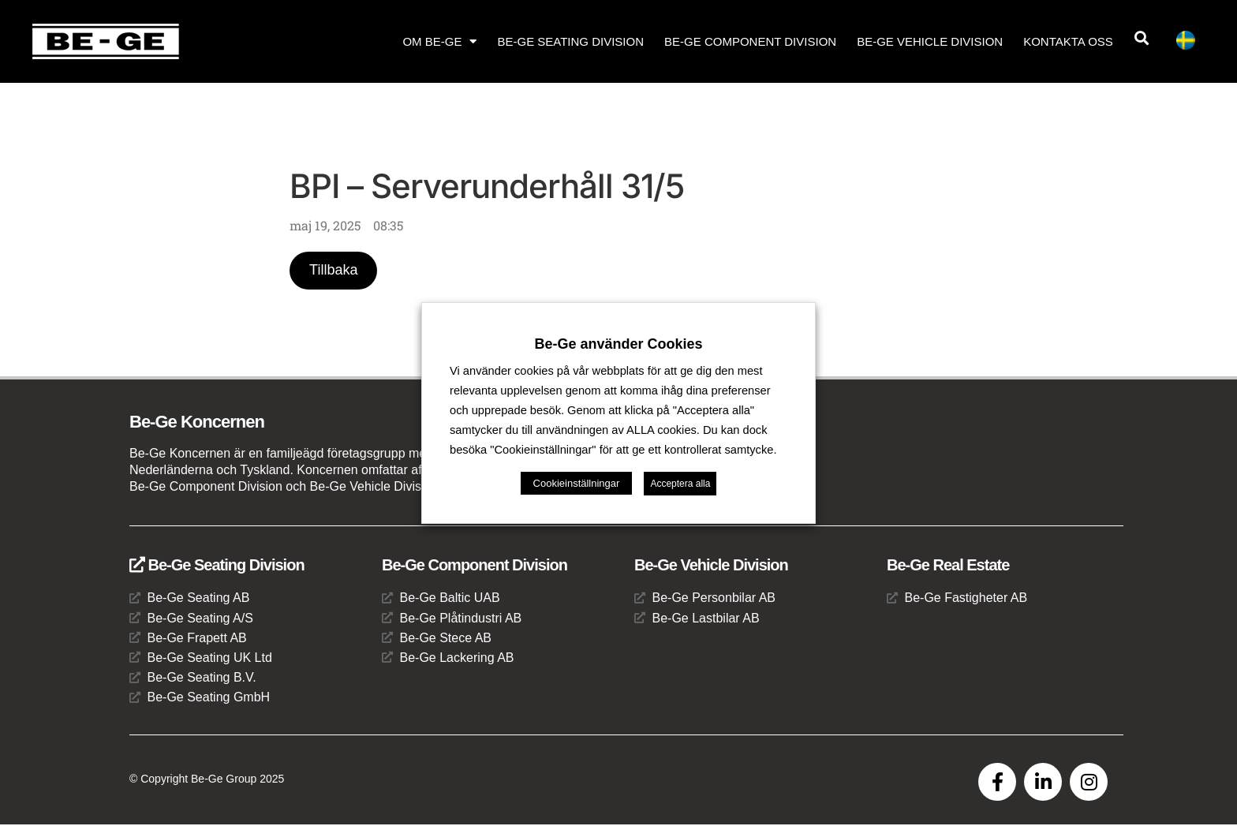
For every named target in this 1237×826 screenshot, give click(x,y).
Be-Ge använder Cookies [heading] (618, 344)
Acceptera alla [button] (680, 483)
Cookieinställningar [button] (576, 483)
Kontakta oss (1068, 41)
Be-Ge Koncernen (196, 422)
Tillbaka (334, 270)
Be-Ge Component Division (750, 41)
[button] (1142, 38)
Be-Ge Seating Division (570, 41)
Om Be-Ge (439, 41)
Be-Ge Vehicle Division (930, 41)
